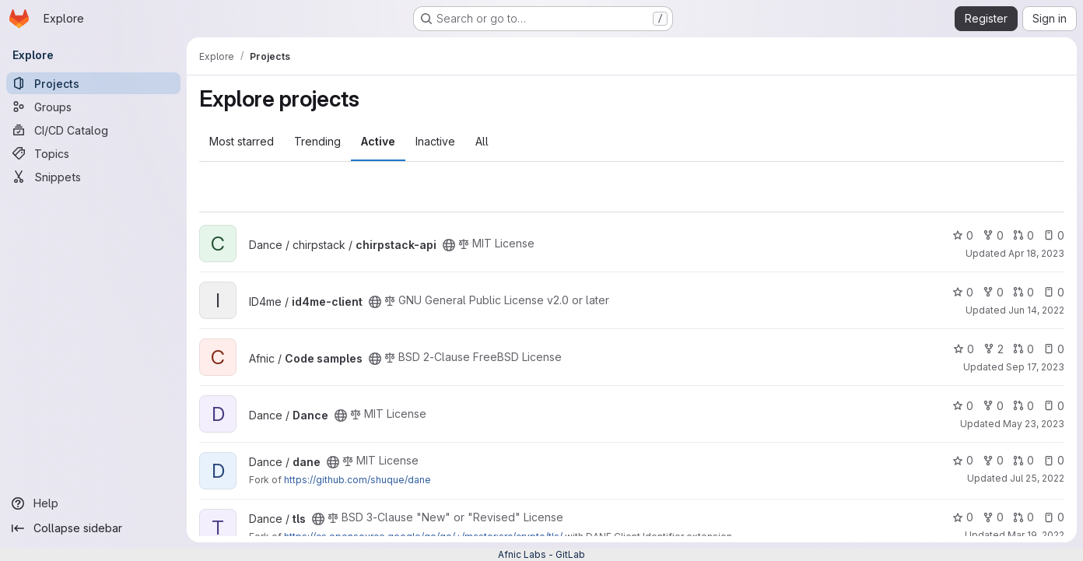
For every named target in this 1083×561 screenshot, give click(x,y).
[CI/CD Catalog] (93, 130)
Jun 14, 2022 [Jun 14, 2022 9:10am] (1036, 310)
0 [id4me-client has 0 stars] (962, 292)
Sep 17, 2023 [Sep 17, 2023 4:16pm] (1035, 367)
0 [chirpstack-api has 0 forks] (993, 235)
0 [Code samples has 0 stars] (963, 349)
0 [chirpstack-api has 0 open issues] (1053, 235)
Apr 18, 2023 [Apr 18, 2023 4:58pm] (1036, 253)
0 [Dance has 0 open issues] (1053, 405)
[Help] (93, 503)
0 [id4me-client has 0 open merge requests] (1023, 292)
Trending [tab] (317, 141)
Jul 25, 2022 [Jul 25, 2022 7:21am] (1037, 478)
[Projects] (93, 83)
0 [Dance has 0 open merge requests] (1023, 405)
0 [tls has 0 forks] (993, 517)
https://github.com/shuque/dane (357, 480)
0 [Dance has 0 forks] (993, 405)
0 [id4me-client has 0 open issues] (1053, 292)
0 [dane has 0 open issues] (1053, 460)
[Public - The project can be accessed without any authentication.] (449, 245)
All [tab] (482, 141)
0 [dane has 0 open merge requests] (1023, 460)
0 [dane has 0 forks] (993, 460)
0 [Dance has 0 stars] (962, 405)
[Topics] (93, 153)
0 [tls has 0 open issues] (1053, 517)
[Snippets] (93, 177)
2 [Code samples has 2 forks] (993, 349)
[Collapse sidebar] (93, 528)
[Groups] (93, 106)
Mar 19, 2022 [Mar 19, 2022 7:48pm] (1036, 535)
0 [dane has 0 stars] (962, 460)
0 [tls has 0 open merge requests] (1023, 517)
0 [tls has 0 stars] (962, 517)
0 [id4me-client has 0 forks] (993, 292)
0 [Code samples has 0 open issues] (1053, 349)
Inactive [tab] (435, 141)
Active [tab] (378, 141)
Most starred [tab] (241, 141)
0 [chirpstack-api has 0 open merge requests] (1023, 235)
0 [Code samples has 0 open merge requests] (1023, 349)
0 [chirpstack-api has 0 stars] (962, 235)
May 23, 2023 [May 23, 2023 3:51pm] (1033, 424)
